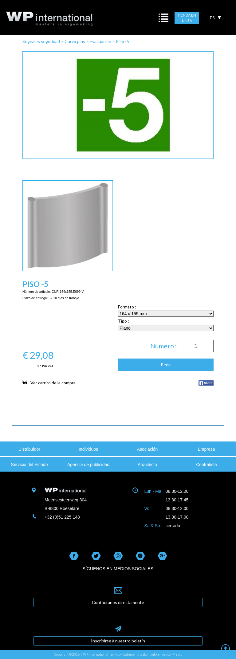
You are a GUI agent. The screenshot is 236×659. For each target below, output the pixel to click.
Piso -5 (122, 41)
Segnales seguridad (41, 41)
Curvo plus (75, 41)
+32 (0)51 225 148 (62, 517)
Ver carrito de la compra (49, 382)
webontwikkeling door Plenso (161, 654)
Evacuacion (100, 41)
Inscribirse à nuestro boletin (118, 640)
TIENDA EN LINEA (187, 18)
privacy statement (124, 654)
